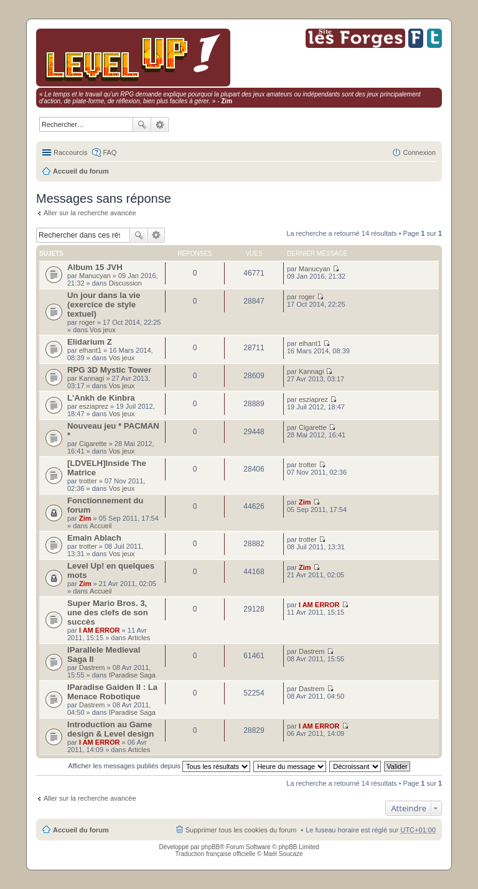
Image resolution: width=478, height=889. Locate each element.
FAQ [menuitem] (109, 152)
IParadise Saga (132, 675)
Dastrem (92, 667)
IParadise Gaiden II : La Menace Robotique (112, 691)
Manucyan (95, 275)
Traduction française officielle (215, 853)
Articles (139, 637)
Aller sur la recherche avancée (90, 212)
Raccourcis (70, 152)
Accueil (100, 525)
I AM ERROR (99, 630)
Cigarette (93, 443)
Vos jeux (103, 329)
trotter (88, 481)
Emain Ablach (94, 537)
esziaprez (93, 406)
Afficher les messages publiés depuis (159, 766)
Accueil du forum (81, 171)
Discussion (125, 283)
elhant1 (90, 350)
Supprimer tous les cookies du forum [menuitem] (241, 830)
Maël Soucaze (282, 853)
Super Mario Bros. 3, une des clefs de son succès (107, 612)
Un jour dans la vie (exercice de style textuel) (103, 305)
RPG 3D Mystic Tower (109, 370)
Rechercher (142, 124)
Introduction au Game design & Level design (110, 729)
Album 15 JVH (95, 267)
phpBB (210, 847)
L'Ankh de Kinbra (101, 398)
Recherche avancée (160, 124)
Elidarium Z (89, 342)
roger (87, 322)
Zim (85, 518)
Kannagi (91, 378)
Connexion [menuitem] (419, 152)
